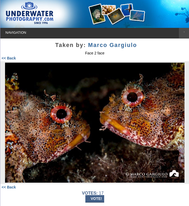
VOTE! (96, 198)
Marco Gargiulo (112, 45)
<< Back (9, 58)
